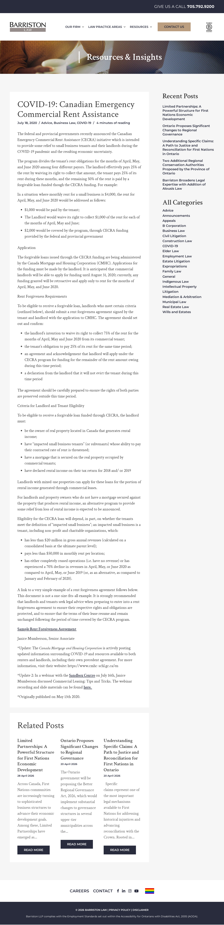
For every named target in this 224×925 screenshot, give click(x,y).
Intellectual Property (179, 287)
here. (88, 687)
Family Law (171, 271)
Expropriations (174, 266)
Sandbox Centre (82, 675)
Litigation (170, 292)
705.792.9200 (200, 6)
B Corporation (174, 226)
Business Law (64, 123)
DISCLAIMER (140, 910)
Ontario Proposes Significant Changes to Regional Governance (79, 749)
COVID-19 (84, 123)
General (168, 277)
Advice (46, 123)
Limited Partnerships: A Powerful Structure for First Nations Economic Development (35, 755)
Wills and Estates (176, 312)
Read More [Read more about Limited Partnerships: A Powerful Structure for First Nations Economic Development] (33, 850)
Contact (103, 891)
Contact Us (174, 27)
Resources (141, 27)
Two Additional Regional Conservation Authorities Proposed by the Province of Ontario (185, 167)
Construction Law (177, 241)
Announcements (176, 216)
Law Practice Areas (107, 27)
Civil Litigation (174, 236)
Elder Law (170, 251)
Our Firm (74, 27)
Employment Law (177, 256)
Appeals (169, 221)
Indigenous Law (175, 282)
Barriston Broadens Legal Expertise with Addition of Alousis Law (184, 184)
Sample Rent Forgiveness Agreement (46, 629)
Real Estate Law (175, 307)
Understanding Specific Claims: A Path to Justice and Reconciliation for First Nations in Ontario (121, 755)
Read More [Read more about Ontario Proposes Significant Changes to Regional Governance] (76, 844)
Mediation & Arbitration (181, 297)
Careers (79, 891)
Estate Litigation (176, 261)
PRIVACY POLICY (119, 910)
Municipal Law (174, 302)
